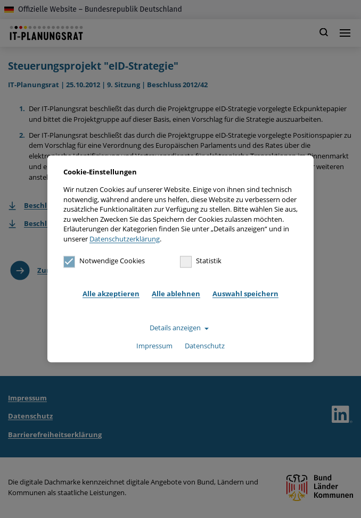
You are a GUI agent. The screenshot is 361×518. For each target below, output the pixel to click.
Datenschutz (205, 345)
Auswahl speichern (245, 293)
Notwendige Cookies (104, 261)
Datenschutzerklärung (124, 239)
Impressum (154, 345)
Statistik (200, 261)
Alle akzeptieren (111, 293)
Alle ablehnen (176, 293)
